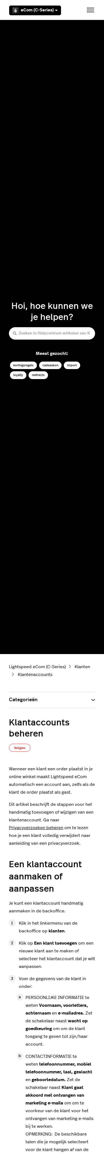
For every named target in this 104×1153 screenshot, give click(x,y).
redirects (38, 375)
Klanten (82, 667)
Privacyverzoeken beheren (36, 828)
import (72, 365)
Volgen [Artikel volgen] (19, 748)
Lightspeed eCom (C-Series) (37, 667)
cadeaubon (50, 365)
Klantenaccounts (35, 674)
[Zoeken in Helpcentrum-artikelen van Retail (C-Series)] (52, 333)
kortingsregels (23, 365)
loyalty (18, 375)
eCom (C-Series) (35, 10)
